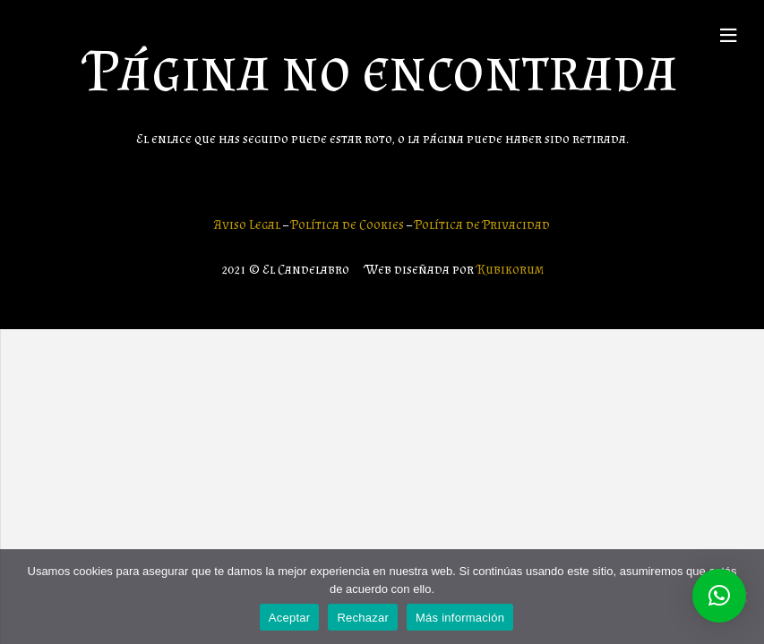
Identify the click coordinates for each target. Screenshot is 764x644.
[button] (719, 596)
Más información (460, 617)
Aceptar (290, 617)
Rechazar (363, 617)
